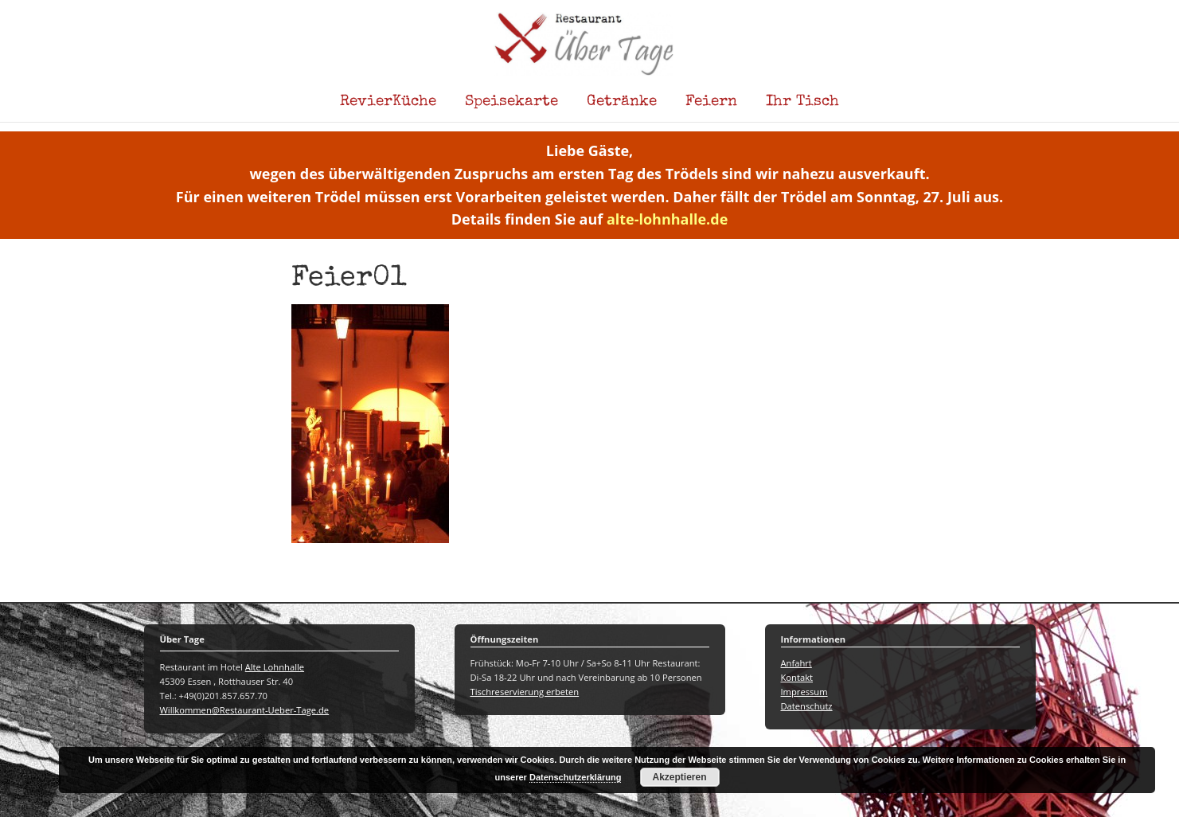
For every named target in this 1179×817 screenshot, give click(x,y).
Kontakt (797, 677)
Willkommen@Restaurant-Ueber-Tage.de (245, 710)
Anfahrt (796, 663)
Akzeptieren (680, 777)
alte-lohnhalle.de (667, 219)
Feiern (711, 102)
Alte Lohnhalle (274, 667)
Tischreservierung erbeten (525, 692)
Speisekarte (511, 102)
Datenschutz (807, 706)
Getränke (622, 102)
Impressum (804, 692)
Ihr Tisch (802, 102)
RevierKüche (388, 102)
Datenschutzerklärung (575, 777)
